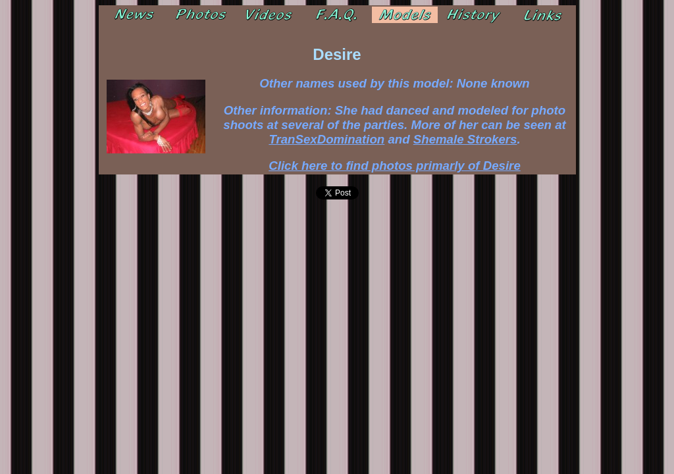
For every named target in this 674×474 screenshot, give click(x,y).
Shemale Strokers (465, 139)
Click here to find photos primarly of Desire (395, 165)
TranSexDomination (326, 139)
